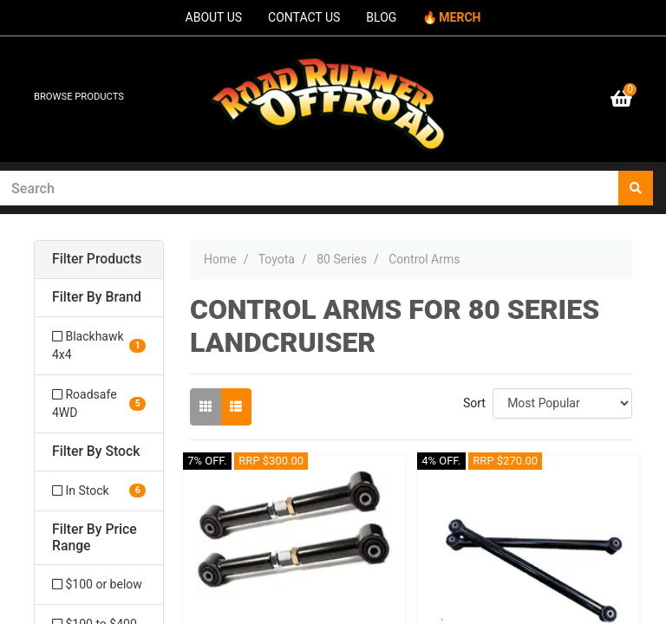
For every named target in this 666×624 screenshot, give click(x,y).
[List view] (235, 407)
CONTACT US (304, 17)
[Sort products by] (562, 403)
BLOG (381, 17)
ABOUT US (214, 17)
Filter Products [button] (96, 259)
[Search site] (635, 188)
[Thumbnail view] (205, 407)
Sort (474, 403)
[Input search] (309, 188)
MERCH (459, 17)
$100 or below (97, 584)
